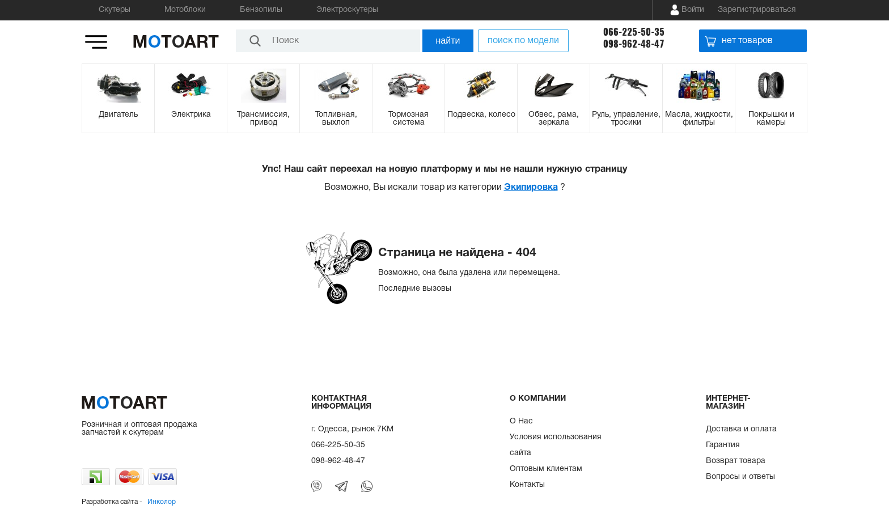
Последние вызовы (414, 288)
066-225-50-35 (633, 32)
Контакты (527, 485)
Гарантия (723, 445)
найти (448, 40)
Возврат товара (735, 461)
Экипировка (531, 188)
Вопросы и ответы (740, 477)
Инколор (161, 502)
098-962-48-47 (633, 44)
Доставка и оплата (741, 429)
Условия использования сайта (556, 445)
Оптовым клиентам (546, 469)
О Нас (521, 421)
